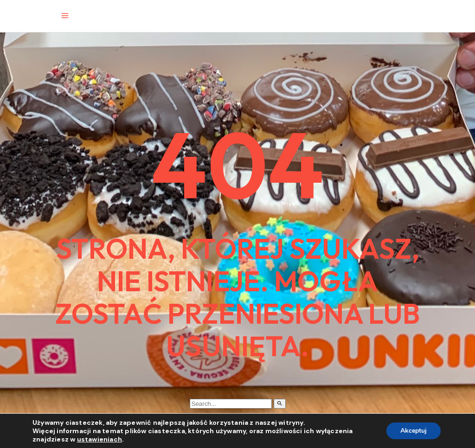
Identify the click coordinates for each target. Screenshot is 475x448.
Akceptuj (413, 430)
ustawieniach (99, 439)
